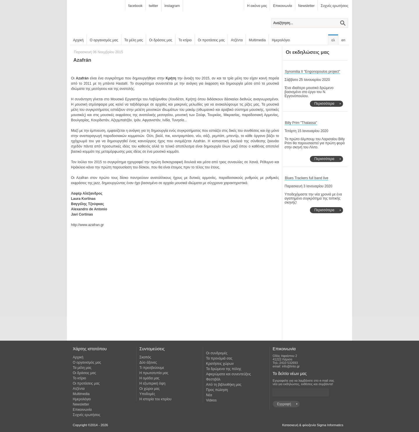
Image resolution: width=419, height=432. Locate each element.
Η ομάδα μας (149, 378)
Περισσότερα (324, 104)
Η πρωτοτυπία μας (153, 373)
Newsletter (306, 6)
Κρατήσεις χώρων (220, 364)
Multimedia (257, 40)
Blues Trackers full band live (306, 178)
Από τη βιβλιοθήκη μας (224, 385)
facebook (135, 6)
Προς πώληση (217, 390)
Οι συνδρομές (217, 353)
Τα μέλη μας (133, 40)
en (343, 40)
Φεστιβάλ (213, 379)
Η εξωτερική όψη (152, 383)
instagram (172, 6)
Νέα (209, 395)
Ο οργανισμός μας (104, 40)
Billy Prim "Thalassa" (301, 123)
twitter (153, 6)
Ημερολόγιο (281, 40)
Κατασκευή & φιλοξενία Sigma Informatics (312, 425)
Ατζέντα (237, 40)
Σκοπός (145, 357)
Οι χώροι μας (149, 389)
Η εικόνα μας (257, 6)
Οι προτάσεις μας (211, 40)
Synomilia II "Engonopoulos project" (312, 72)
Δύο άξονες (148, 362)
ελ (333, 40)
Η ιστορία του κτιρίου (155, 399)
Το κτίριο (185, 40)
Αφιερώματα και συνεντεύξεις (228, 374)
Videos (211, 400)
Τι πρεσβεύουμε (151, 368)
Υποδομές (147, 394)
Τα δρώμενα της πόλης (223, 369)
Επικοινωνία (282, 6)
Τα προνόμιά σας (219, 358)
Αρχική (78, 40)
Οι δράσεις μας (160, 40)
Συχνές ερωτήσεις (334, 6)
